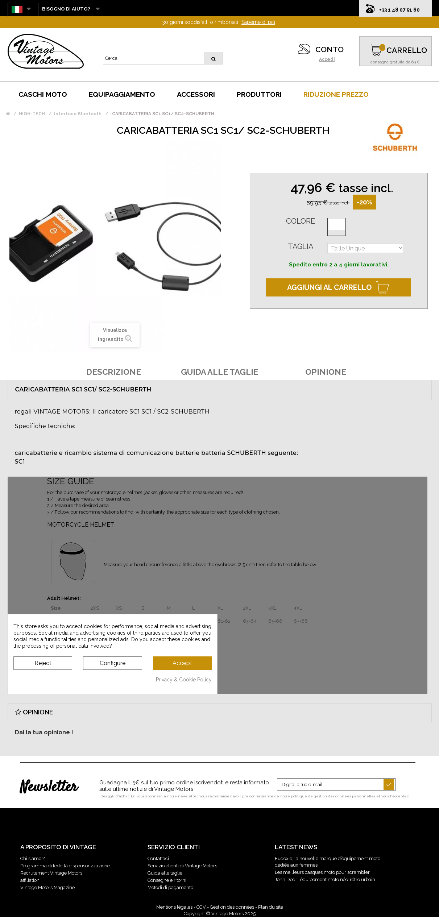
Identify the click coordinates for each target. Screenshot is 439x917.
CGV (201, 907)
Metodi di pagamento (170, 887)
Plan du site (270, 907)
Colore (300, 221)
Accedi (327, 59)
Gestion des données (232, 907)
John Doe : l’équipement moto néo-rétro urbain (325, 879)
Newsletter (48, 787)
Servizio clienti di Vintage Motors (182, 865)
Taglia (301, 246)
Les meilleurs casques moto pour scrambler (322, 872)
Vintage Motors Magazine (47, 887)
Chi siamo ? (32, 858)
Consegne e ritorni (167, 880)
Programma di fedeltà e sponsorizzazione (65, 865)
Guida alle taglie (165, 873)
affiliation (30, 880)
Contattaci (158, 858)
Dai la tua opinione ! (44, 732)
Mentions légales (174, 907)
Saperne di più (258, 22)
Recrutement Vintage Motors (51, 873)
